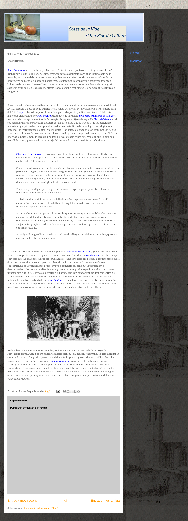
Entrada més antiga (105, 500)
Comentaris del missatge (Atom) (41, 508)
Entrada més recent (22, 500)
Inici (64, 500)
